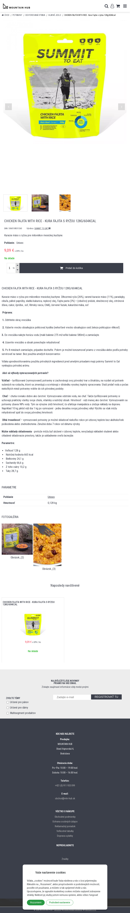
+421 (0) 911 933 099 (65, 785)
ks (14, 268)
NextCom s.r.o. (90, 910)
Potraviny (17, 15)
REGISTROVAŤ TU (106, 696)
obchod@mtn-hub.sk (65, 798)
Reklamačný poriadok (65, 826)
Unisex (51, 497)
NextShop (57, 910)
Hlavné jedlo (54, 15)
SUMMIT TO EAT (42, 228)
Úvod (6, 15)
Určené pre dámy (19, 707)
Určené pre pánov (19, 702)
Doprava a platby (65, 835)
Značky (65, 859)
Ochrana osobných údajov (65, 821)
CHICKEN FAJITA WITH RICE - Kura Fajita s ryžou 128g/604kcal (29, 603)
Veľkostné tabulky (65, 831)
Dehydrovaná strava (35, 15)
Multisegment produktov (23, 713)
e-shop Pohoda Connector (72, 910)
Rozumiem (35, 902)
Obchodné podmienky (65, 816)
